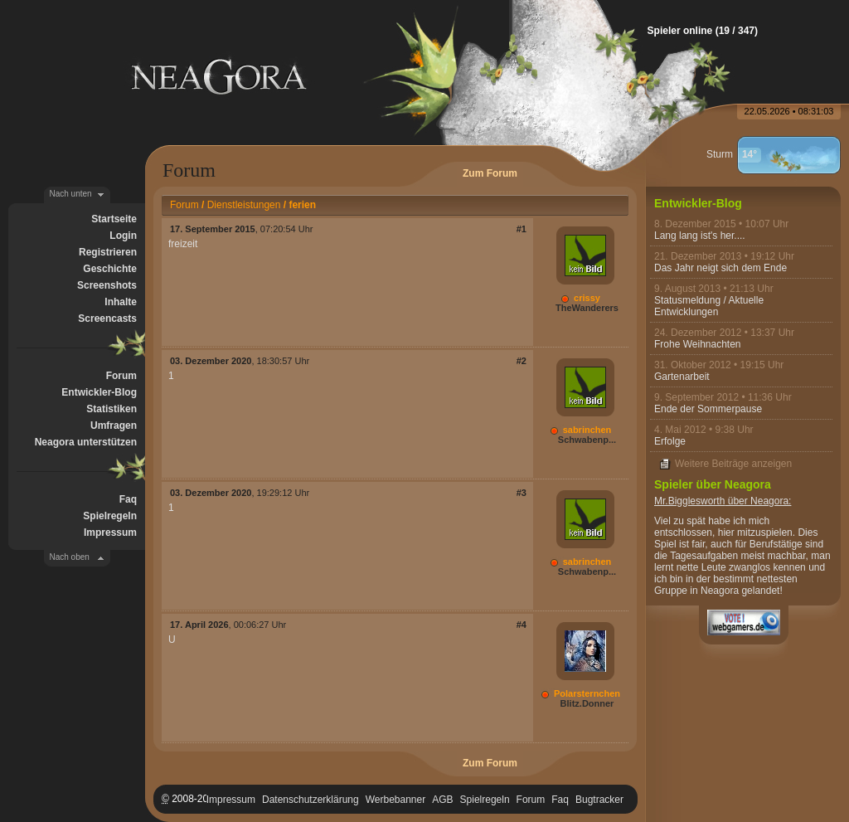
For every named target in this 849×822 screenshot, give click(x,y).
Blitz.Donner (587, 703)
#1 (521, 229)
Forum (121, 376)
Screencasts (107, 318)
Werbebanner (396, 799)
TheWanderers (587, 308)
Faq (128, 499)
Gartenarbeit (682, 376)
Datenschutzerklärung (310, 799)
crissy (587, 298)
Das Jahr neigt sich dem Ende (720, 268)
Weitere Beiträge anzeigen (733, 463)
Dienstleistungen (244, 205)
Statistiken (111, 409)
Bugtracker (599, 799)
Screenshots (107, 285)
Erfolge (670, 441)
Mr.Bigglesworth (689, 501)
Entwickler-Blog (99, 392)
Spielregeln (110, 516)
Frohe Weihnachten (697, 344)
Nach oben (70, 557)
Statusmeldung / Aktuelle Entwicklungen (709, 306)
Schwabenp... (587, 440)
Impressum (110, 532)
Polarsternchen (587, 693)
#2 (521, 361)
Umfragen (113, 425)
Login (123, 235)
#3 (521, 493)
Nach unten (71, 193)
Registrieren (108, 252)
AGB (442, 799)
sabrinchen (587, 430)
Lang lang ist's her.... (699, 235)
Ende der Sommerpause (708, 409)
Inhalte (120, 302)
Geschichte (110, 269)
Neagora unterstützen (86, 442)
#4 (521, 625)
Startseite (114, 219)
